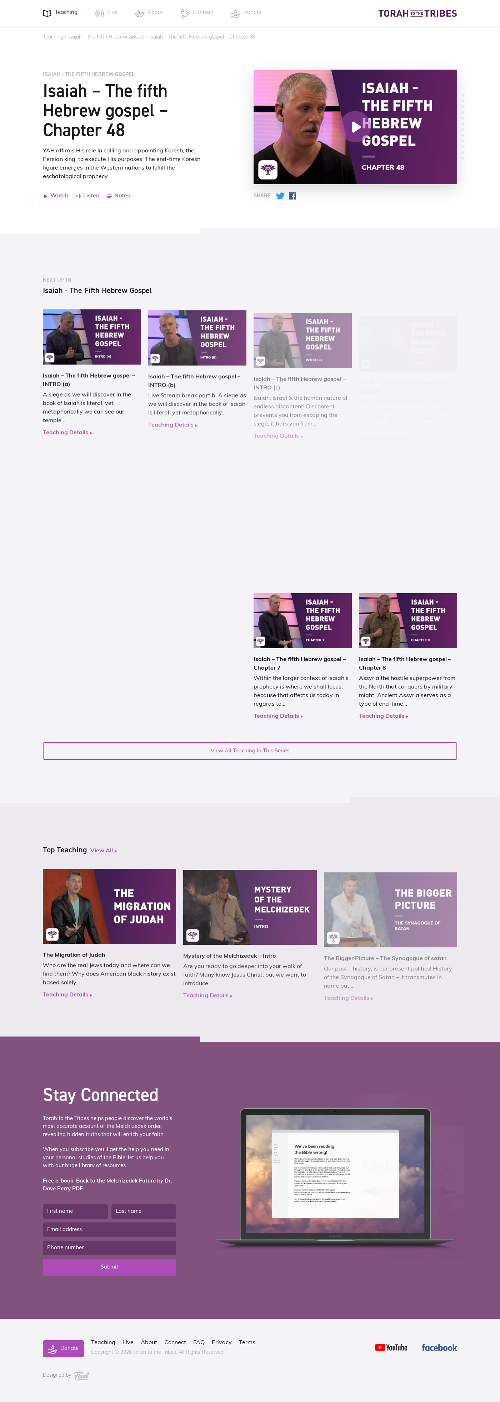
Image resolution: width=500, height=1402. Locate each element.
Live (128, 1343)
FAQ (199, 1343)
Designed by (66, 1375)
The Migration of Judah (74, 959)
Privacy (222, 1343)
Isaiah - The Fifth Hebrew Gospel (106, 37)
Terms (247, 1343)
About (149, 1343)
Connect (175, 1343)
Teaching (53, 37)
